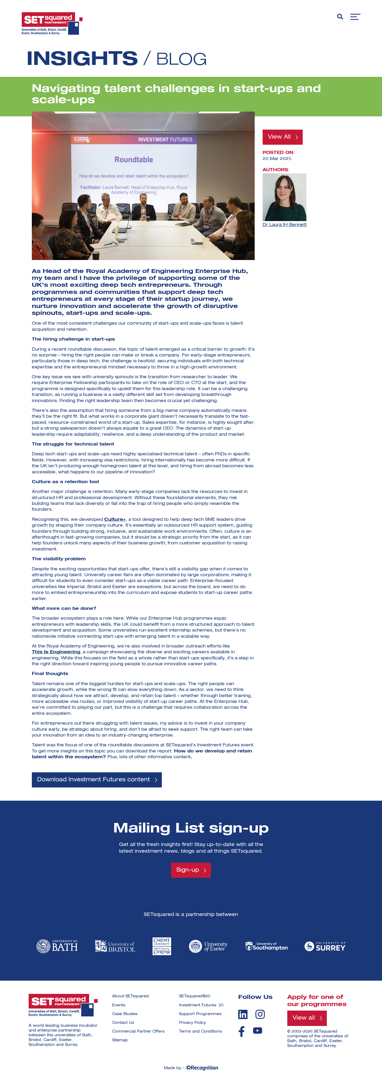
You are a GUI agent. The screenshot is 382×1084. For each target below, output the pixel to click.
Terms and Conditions (200, 1032)
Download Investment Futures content (95, 780)
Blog (185, 59)
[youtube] (257, 1031)
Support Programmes (200, 1014)
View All (280, 137)
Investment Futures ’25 (201, 1006)
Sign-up (187, 871)
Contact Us (123, 1023)
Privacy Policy (192, 1023)
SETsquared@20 (194, 997)
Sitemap (120, 1041)
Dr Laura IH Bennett (285, 225)
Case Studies (124, 1014)
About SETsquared (130, 997)
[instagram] (260, 1015)
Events (118, 1006)
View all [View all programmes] (304, 1019)
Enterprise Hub (221, 271)
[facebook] (241, 1032)
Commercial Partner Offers (138, 1032)
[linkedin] (243, 1015)
